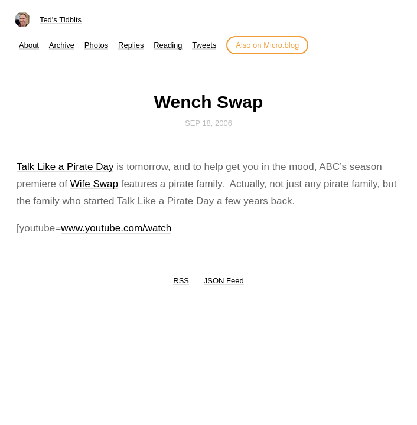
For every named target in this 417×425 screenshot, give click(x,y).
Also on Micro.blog (267, 45)
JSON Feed (224, 280)
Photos (96, 45)
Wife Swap (94, 183)
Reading (168, 45)
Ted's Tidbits (61, 19)
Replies (131, 45)
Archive (61, 45)
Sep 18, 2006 (208, 123)
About (29, 45)
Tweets (204, 45)
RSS (181, 280)
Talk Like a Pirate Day (65, 166)
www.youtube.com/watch (116, 228)
